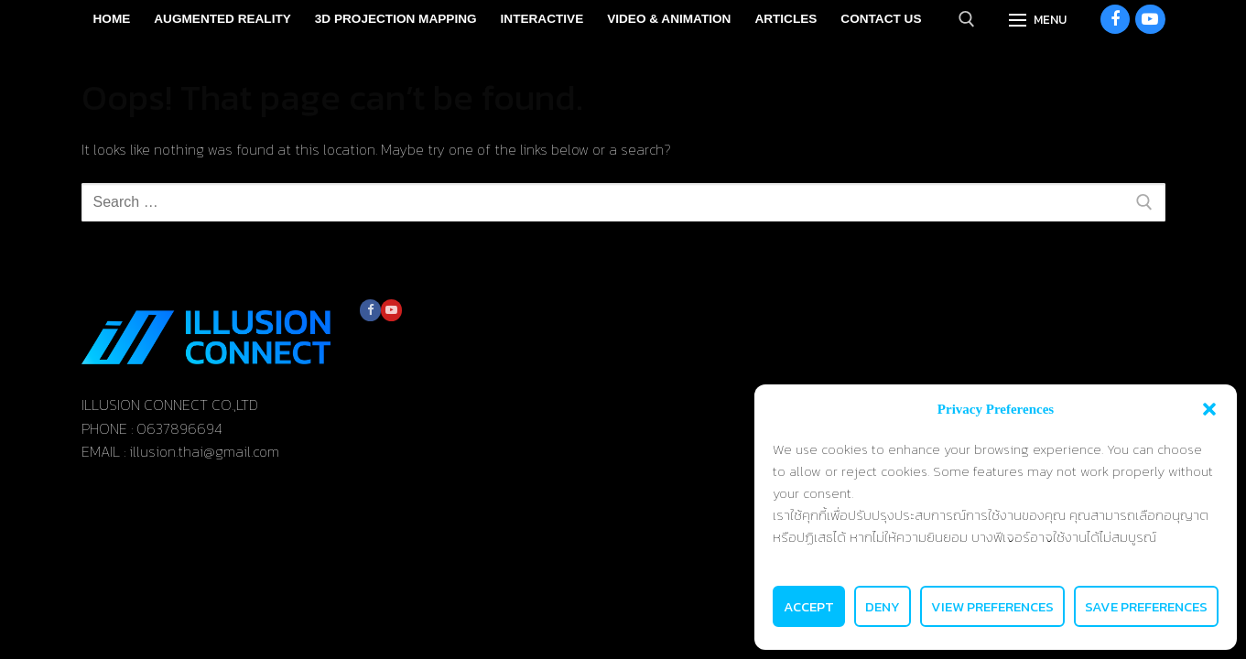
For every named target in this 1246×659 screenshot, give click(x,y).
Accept (809, 606)
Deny (882, 606)
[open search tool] (967, 19)
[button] (1209, 409)
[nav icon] (1038, 19)
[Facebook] (1115, 19)
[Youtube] (1150, 19)
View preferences (992, 606)
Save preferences (1146, 606)
